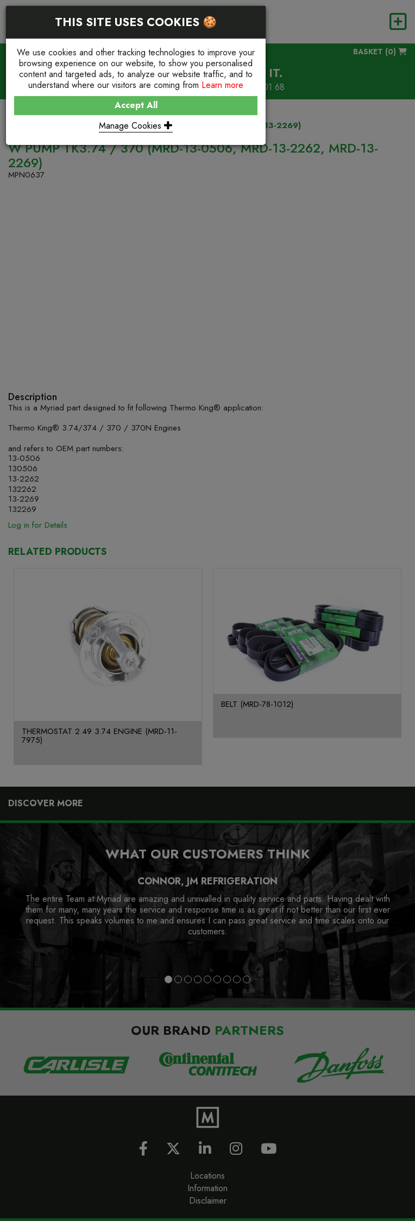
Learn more (222, 85)
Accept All (136, 105)
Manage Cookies (136, 125)
